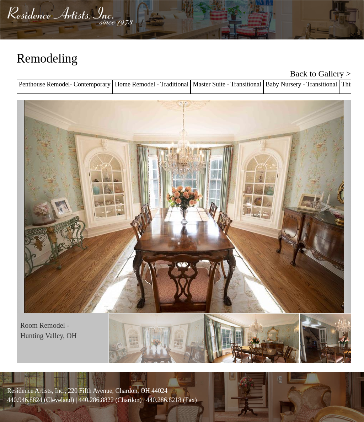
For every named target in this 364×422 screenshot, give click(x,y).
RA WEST (308, 51)
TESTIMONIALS (270, 51)
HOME (140, 51)
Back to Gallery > (320, 73)
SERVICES (200, 51)
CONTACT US (342, 51)
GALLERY (231, 51)
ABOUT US (168, 51)
